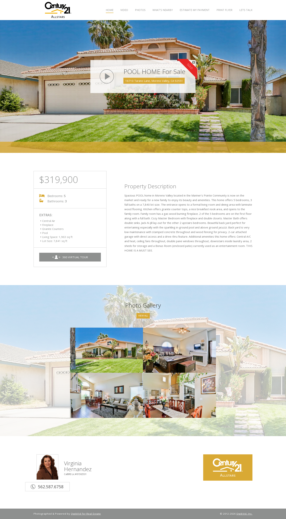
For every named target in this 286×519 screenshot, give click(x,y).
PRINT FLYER (224, 10)
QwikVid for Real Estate (86, 513)
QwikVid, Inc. (244, 513)
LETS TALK (245, 10)
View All (143, 315)
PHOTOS (140, 10)
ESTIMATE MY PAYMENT (195, 10)
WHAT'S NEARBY (162, 10)
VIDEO (124, 10)
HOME (109, 10)
